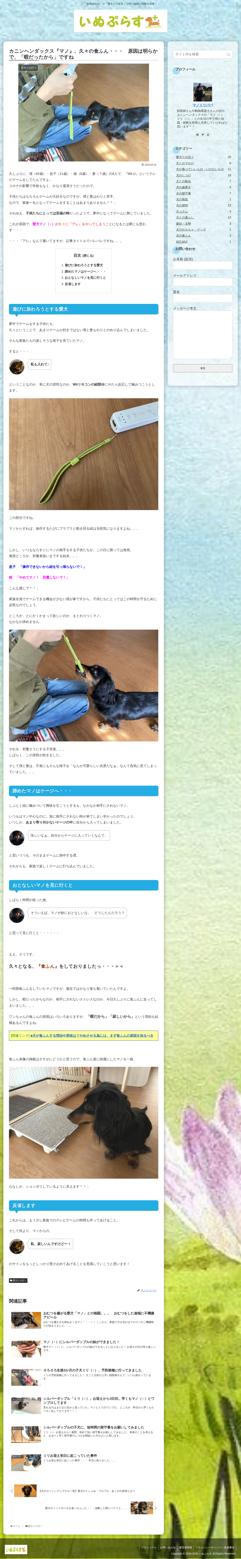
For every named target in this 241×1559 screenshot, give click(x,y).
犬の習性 (203, 205)
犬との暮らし (203, 217)
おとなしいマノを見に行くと (85, 278)
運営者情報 (184, 1547)
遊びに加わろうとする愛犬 (84, 265)
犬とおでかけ (203, 163)
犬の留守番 (203, 193)
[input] (202, 54)
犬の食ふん (203, 235)
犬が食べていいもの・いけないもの (203, 169)
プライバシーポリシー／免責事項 (214, 1547)
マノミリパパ (203, 105)
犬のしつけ (203, 175)
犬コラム (203, 211)
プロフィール (147, 1547)
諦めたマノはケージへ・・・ (85, 271)
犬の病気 (203, 199)
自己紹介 (203, 241)
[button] (228, 54)
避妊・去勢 (203, 223)
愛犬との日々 (19, 1280)
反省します (73, 284)
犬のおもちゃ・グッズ (203, 229)
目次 (77, 255)
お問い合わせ (166, 1547)
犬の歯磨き (203, 187)
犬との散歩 (203, 181)
